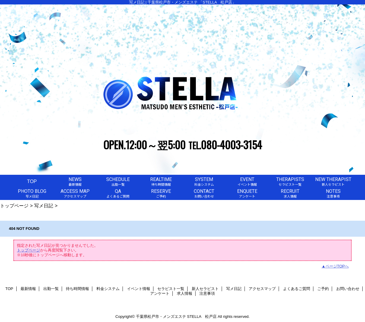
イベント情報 (138, 288)
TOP (32, 181)
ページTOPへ (337, 266)
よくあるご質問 (296, 288)
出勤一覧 (51, 288)
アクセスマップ (262, 288)
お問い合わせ (347, 288)
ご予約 (323, 288)
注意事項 (207, 293)
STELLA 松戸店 (202, 316)
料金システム (108, 288)
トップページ (14, 205)
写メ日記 (43, 205)
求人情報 (184, 293)
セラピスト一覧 (170, 288)
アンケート (159, 293)
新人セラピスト (205, 288)
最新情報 (28, 288)
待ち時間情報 (77, 288)
